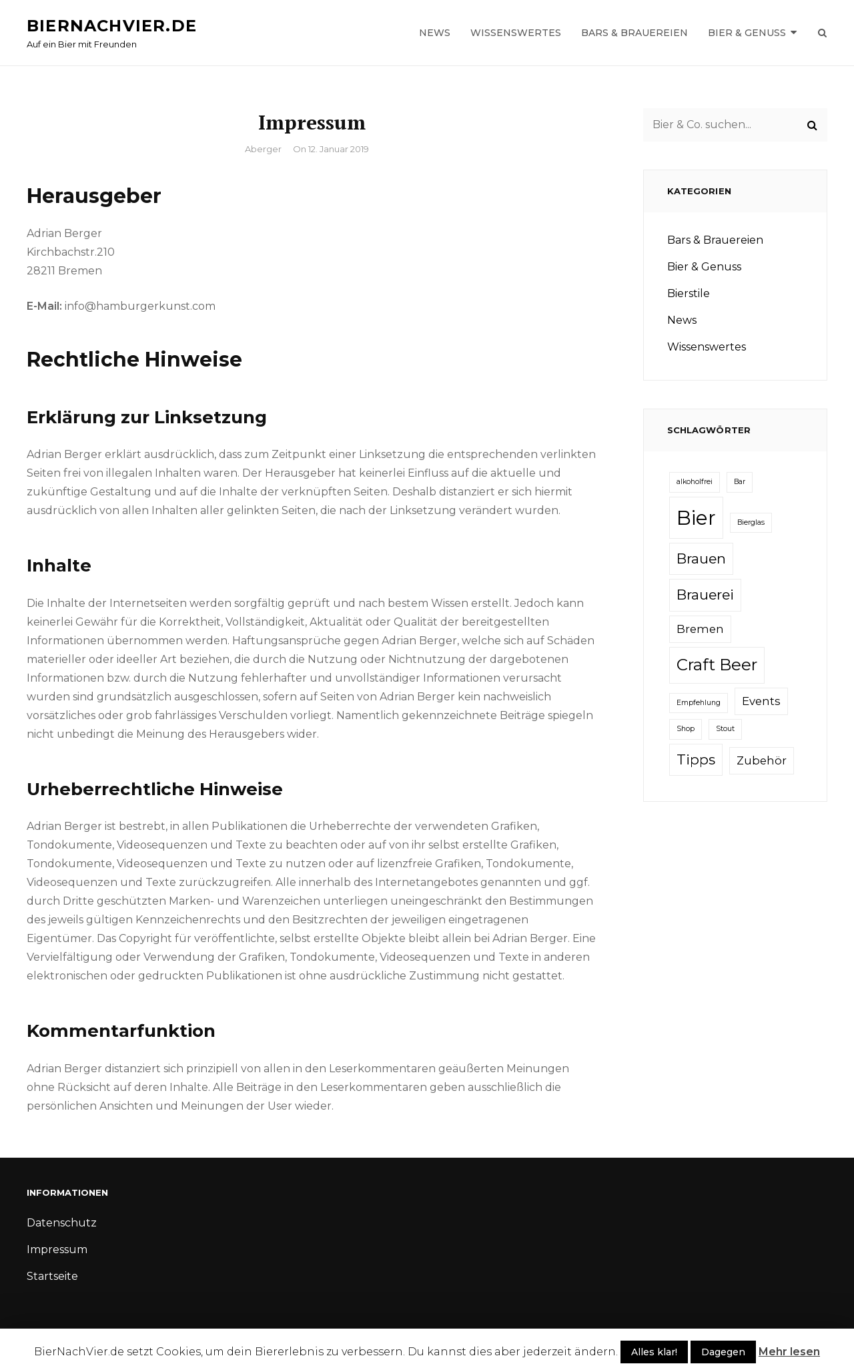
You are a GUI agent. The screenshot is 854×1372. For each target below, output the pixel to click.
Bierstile (688, 293)
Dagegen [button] (723, 1352)
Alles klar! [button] (654, 1352)
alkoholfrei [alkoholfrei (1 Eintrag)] (695, 481)
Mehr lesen (789, 1351)
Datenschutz (62, 1222)
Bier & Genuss (747, 33)
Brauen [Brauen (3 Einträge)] (701, 558)
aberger (263, 149)
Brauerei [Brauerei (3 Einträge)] (705, 594)
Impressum (57, 1249)
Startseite (52, 1276)
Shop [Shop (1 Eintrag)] (686, 728)
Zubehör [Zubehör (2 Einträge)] (762, 760)
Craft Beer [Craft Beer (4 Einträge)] (717, 664)
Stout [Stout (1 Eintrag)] (725, 728)
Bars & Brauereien (634, 33)
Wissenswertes (515, 33)
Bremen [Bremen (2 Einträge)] (700, 629)
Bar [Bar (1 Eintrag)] (739, 481)
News (434, 33)
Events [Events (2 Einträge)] (761, 701)
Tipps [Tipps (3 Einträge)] (696, 759)
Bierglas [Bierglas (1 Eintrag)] (751, 522)
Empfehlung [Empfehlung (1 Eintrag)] (699, 702)
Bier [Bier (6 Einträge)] (696, 517)
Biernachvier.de (112, 25)
